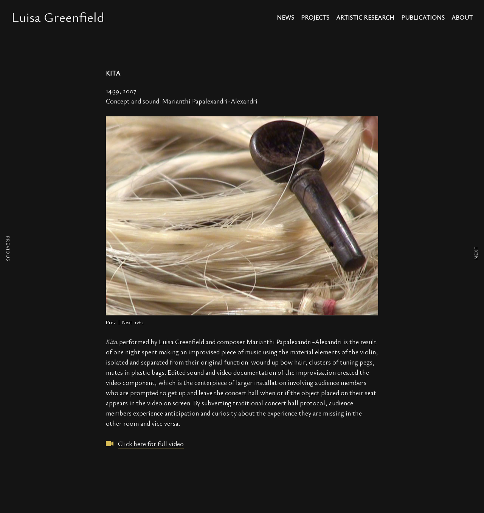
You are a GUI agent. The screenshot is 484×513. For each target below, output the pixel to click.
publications (423, 18)
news (285, 18)
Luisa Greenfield (57, 17)
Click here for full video (151, 443)
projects (315, 18)
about (462, 18)
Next (127, 322)
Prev (111, 322)
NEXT (476, 253)
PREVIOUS (8, 248)
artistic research (365, 18)
